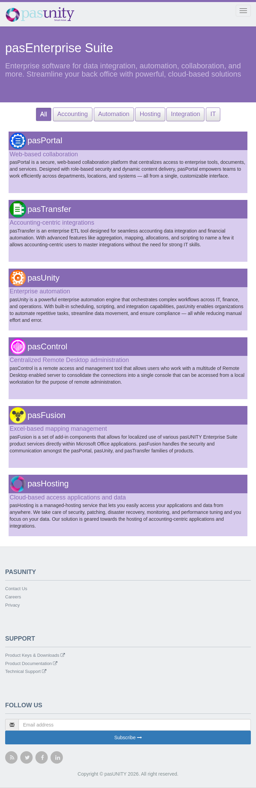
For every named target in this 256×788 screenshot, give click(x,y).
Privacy (12, 605)
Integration (185, 114)
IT (213, 114)
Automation (114, 114)
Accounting (72, 114)
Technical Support (25, 671)
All (43, 114)
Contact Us (16, 588)
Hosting (150, 114)
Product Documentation (31, 663)
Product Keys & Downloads (35, 655)
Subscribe (128, 737)
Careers (13, 596)
